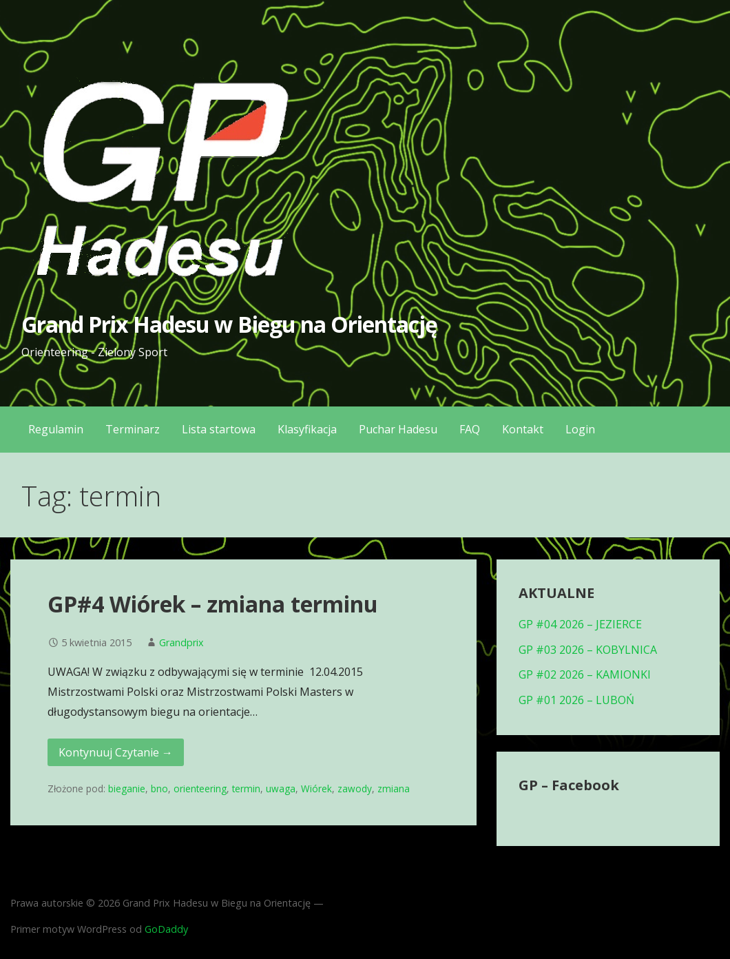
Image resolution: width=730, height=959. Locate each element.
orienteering (200, 788)
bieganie (126, 788)
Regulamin (55, 429)
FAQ (469, 429)
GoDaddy (166, 929)
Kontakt (522, 429)
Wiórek (316, 788)
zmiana (393, 788)
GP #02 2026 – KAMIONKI (585, 674)
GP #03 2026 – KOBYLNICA (588, 649)
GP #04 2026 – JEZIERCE (580, 624)
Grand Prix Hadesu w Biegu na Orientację (229, 324)
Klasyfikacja (307, 429)
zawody (354, 788)
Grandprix (181, 642)
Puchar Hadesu (398, 429)
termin (246, 788)
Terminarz (132, 429)
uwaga (280, 788)
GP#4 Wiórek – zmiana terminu (213, 604)
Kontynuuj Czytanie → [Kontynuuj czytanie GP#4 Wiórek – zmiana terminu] (116, 752)
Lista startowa (218, 429)
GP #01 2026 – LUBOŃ (576, 700)
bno (159, 788)
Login (580, 429)
